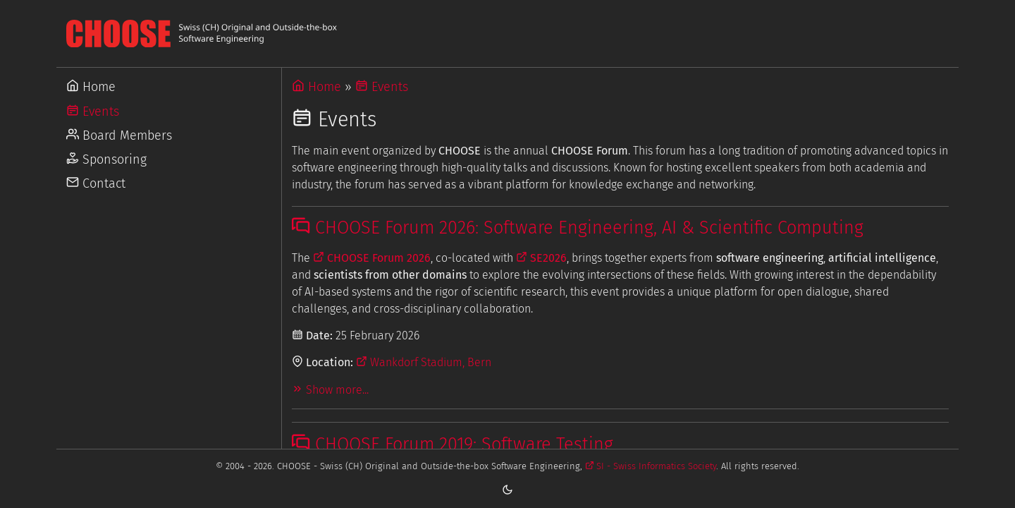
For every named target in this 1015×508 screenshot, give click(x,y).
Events (381, 87)
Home (316, 87)
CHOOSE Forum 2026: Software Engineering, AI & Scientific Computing (577, 227)
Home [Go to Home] (91, 87)
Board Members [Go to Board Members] (119, 135)
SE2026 (541, 258)
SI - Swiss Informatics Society (651, 466)
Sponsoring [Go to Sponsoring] (106, 159)
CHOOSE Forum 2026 (372, 258)
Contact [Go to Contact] (95, 183)
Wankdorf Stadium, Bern (423, 362)
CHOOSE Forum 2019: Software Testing (452, 444)
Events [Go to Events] (92, 111)
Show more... (330, 390)
